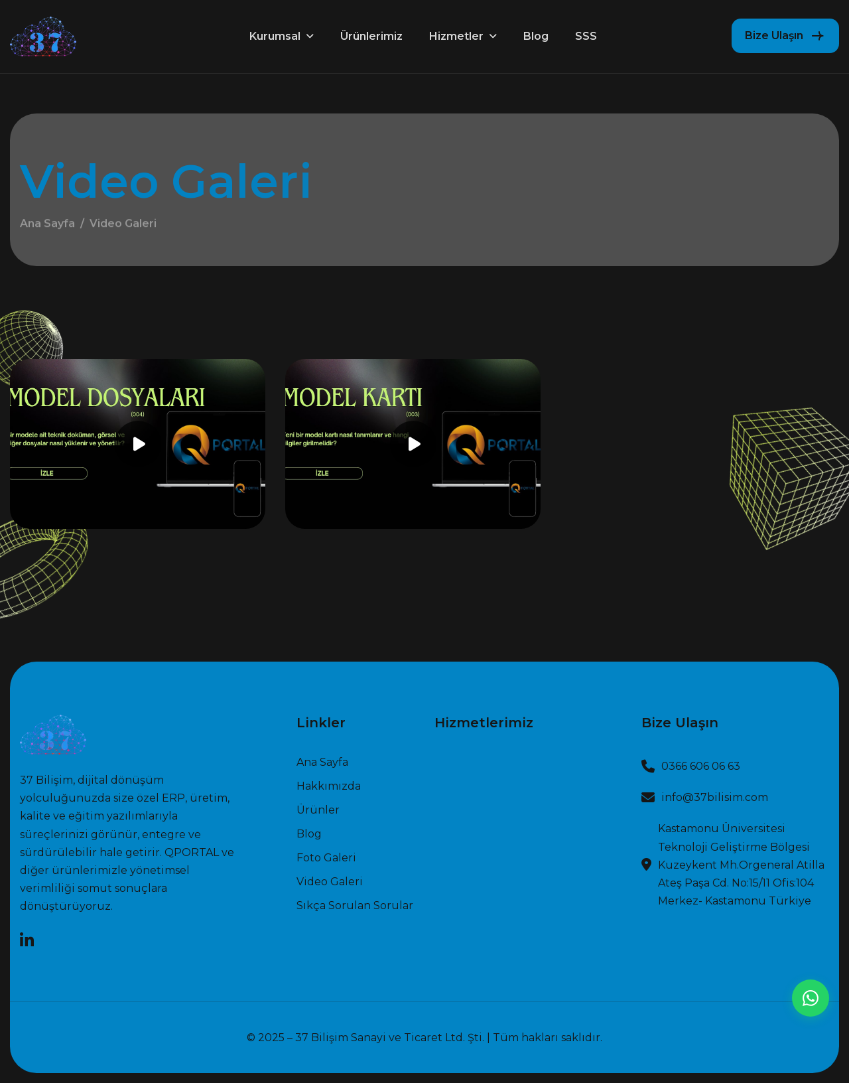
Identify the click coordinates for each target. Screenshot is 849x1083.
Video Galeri (329, 882)
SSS (586, 36)
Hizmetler (456, 36)
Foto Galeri (326, 858)
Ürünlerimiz (371, 36)
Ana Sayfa (47, 226)
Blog (536, 36)
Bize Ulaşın (774, 35)
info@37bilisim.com (714, 797)
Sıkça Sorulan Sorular (354, 906)
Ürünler (318, 810)
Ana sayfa (322, 762)
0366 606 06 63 (700, 766)
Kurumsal (274, 36)
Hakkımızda (328, 786)
